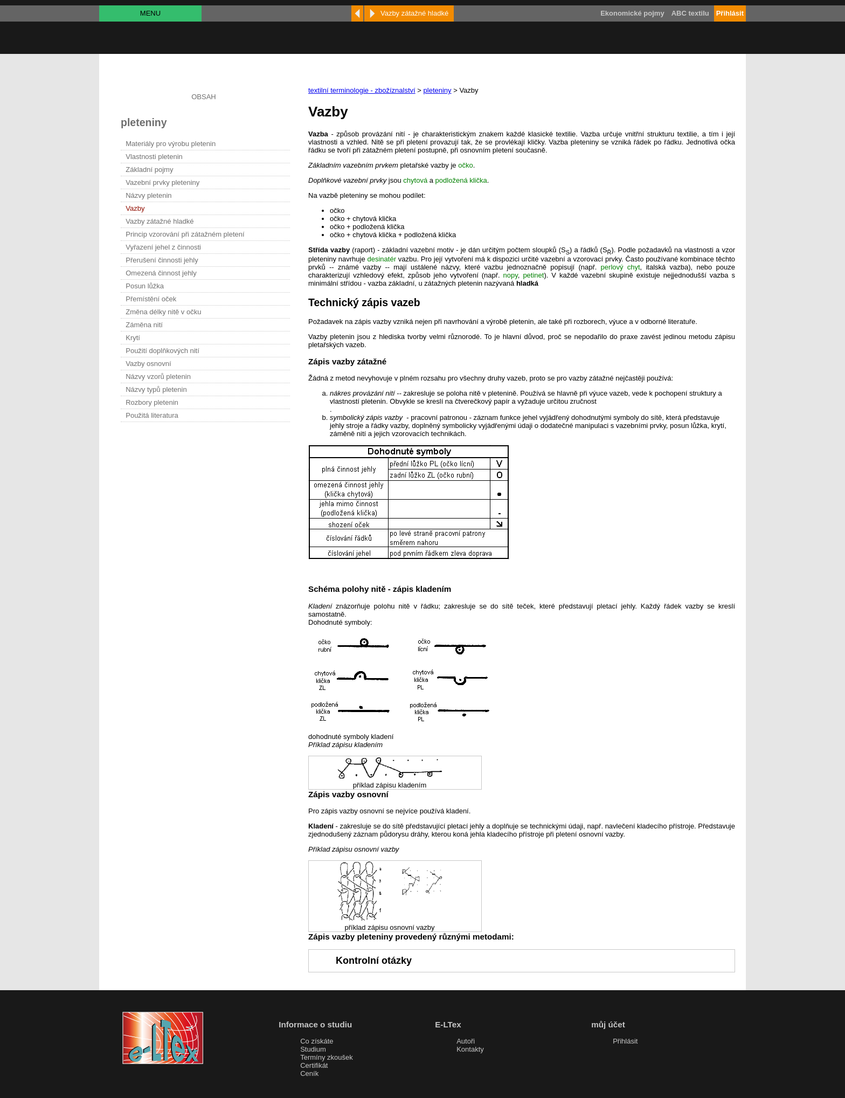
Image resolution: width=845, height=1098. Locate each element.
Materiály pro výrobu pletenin (171, 144)
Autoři (465, 1041)
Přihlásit (625, 1041)
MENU (150, 13)
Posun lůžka (145, 286)
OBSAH (203, 97)
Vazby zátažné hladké (159, 221)
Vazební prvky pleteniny (162, 182)
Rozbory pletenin (152, 402)
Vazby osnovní (148, 364)
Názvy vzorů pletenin (158, 376)
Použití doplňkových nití (162, 351)
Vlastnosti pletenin (154, 157)
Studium (313, 1049)
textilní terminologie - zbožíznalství (361, 90)
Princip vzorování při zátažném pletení (185, 234)
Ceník (309, 1073)
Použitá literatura (152, 415)
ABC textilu (690, 13)
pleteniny (438, 90)
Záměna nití (144, 325)
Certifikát (314, 1065)
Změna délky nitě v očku (163, 312)
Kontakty (470, 1049)
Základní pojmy (149, 169)
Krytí (133, 338)
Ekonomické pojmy (632, 13)
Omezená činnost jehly (161, 273)
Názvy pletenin (148, 195)
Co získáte (316, 1041)
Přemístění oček (151, 299)
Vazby (135, 208)
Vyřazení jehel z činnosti (163, 247)
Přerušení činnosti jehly (162, 260)
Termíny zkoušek (326, 1057)
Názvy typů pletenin (156, 389)
